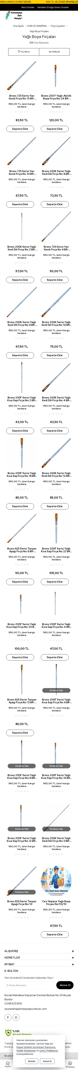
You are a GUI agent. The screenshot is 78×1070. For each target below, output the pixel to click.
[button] (24, 51)
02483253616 (13, 1003)
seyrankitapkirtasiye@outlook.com (25, 1009)
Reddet (31, 1061)
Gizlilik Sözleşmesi (26, 1050)
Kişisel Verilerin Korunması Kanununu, (36, 1047)
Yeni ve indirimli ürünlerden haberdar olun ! (28, 978)
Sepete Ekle (20, 129)
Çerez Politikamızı (48, 1050)
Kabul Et (47, 1061)
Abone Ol (65, 985)
